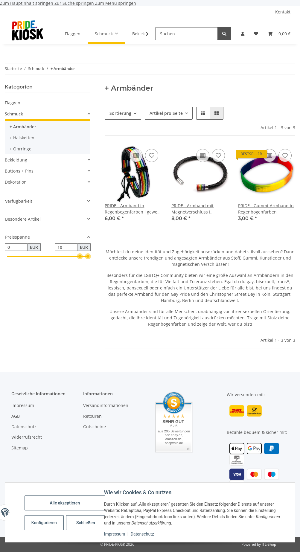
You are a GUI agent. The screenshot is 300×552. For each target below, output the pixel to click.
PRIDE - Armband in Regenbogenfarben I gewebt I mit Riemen (133, 209)
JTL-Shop (269, 544)
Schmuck (14, 114)
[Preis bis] (66, 247)
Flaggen (12, 103)
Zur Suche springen (74, 3)
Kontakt (282, 12)
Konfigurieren (45, 522)
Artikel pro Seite (166, 113)
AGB (15, 416)
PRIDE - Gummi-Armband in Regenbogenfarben (266, 209)
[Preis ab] (16, 247)
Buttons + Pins (19, 171)
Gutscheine (94, 426)
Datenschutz (143, 534)
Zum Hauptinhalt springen (27, 3)
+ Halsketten (22, 138)
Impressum (115, 534)
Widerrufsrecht (26, 437)
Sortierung (120, 113)
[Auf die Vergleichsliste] (136, 155)
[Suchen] (186, 33)
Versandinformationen (105, 405)
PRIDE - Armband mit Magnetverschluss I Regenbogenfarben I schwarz (192, 209)
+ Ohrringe (20, 149)
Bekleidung (16, 160)
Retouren (92, 416)
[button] (242, 33)
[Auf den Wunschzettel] (151, 155)
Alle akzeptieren (66, 503)
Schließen (86, 522)
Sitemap (19, 448)
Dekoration (16, 182)
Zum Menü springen (115, 3)
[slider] (79, 256)
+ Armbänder (23, 126)
